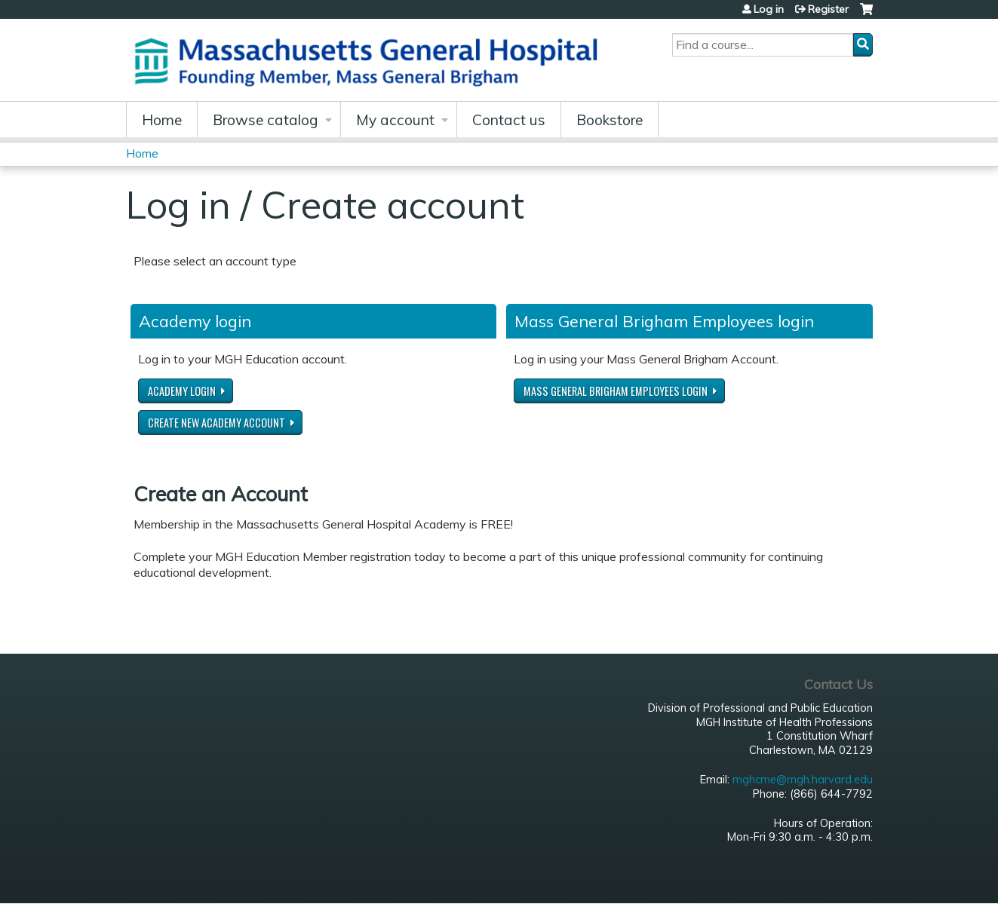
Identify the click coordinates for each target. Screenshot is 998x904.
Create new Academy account (216, 423)
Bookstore (609, 120)
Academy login (182, 391)
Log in (769, 9)
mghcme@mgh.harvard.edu (802, 779)
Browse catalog (265, 120)
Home (162, 120)
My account (395, 120)
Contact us (508, 120)
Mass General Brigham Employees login (616, 391)
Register (828, 9)
